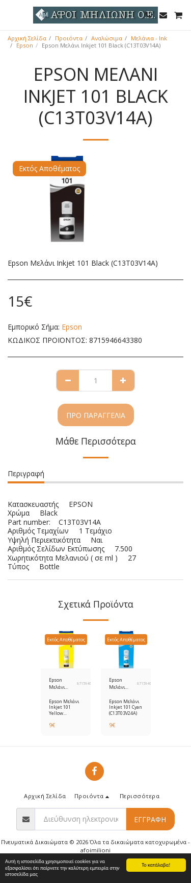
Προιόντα (69, 38)
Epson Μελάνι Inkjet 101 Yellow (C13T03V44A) (63, 683)
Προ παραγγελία (95, 415)
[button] (11, 14)
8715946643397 (150, 683)
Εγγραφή (150, 819)
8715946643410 (90, 683)
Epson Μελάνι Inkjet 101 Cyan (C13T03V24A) (123, 683)
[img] (66, 650)
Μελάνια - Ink (149, 38)
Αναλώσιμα (106, 38)
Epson (24, 45)
